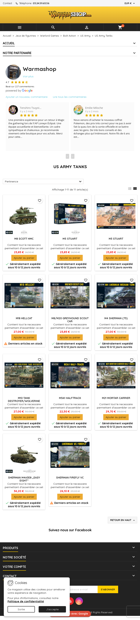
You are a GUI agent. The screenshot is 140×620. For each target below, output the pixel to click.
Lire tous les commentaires (69, 97)
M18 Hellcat (24, 318)
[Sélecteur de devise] (130, 3)
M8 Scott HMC (24, 238)
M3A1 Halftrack (70, 398)
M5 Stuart (70, 238)
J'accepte (52, 609)
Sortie (21, 609)
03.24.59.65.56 (41, 3)
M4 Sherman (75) (116, 318)
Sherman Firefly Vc (70, 477)
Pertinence (44, 181)
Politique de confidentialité (26, 601)
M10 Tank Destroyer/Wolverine (24, 399)
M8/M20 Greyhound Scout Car (70, 320)
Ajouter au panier (24, 257)
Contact (7, 3)
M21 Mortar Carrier (116, 398)
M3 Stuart (116, 238)
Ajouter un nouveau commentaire (26, 97)
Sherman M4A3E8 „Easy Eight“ (24, 479)
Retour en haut (122, 520)
